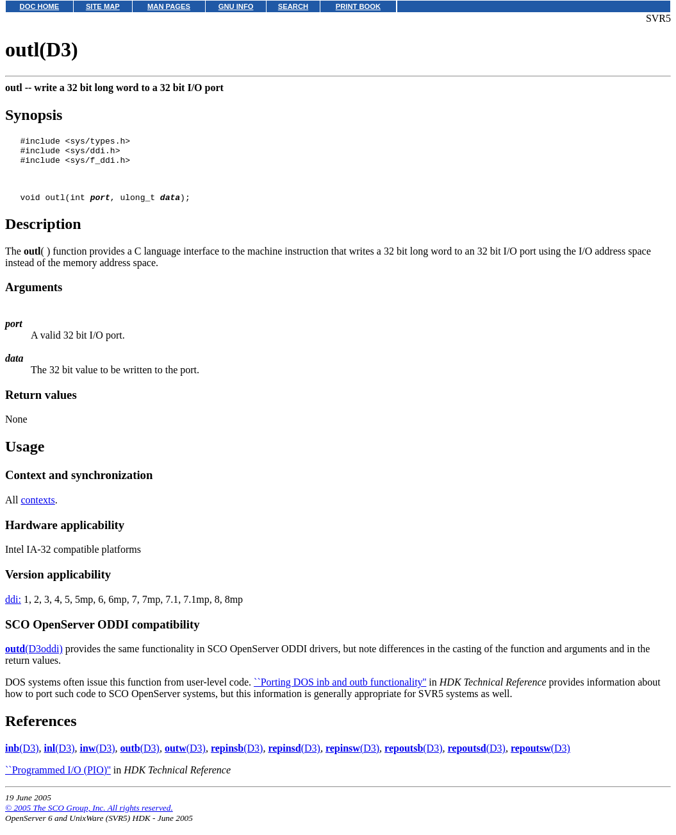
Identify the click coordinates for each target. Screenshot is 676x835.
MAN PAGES (168, 6)
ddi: (13, 610)
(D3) (21, 759)
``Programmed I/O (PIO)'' (58, 781)
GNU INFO (236, 6)
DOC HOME (40, 6)
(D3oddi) (34, 660)
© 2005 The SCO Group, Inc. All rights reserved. (89, 819)
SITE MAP (103, 6)
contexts (37, 511)
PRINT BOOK (358, 6)
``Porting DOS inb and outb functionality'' (340, 693)
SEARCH (293, 6)
